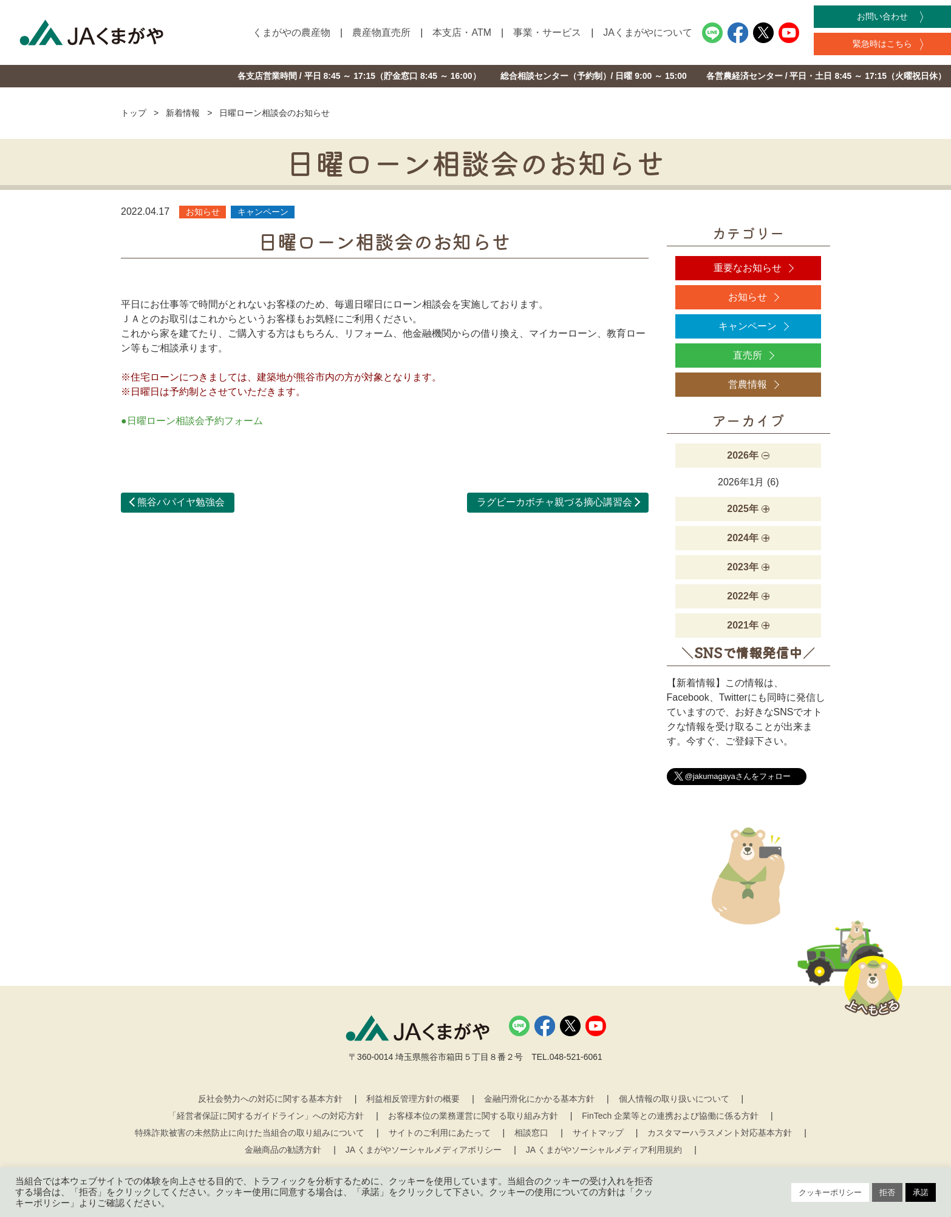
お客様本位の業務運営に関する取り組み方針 (473, 1116)
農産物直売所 (381, 32)
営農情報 (747, 384)
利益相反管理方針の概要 (413, 1099)
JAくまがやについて (647, 32)
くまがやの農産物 (291, 32)
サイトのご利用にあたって (440, 1133)
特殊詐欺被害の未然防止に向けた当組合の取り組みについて (249, 1133)
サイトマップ (598, 1133)
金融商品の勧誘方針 (283, 1150)
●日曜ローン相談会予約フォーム (192, 421)
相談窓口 (531, 1133)
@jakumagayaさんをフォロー (738, 776)
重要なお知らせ (748, 268)
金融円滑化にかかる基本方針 (539, 1099)
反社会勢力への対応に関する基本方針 (270, 1099)
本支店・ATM (461, 32)
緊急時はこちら (882, 44)
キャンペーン (747, 326)
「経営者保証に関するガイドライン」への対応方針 (266, 1116)
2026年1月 (741, 482)
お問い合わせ (882, 16)
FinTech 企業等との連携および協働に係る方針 (670, 1116)
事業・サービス (547, 32)
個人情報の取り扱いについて (674, 1099)
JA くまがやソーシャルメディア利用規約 (604, 1150)
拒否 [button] (887, 1192)
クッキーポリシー (830, 1192)
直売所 (747, 355)
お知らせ (747, 297)
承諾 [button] (921, 1192)
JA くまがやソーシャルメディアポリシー (424, 1150)
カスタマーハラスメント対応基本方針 (719, 1133)
